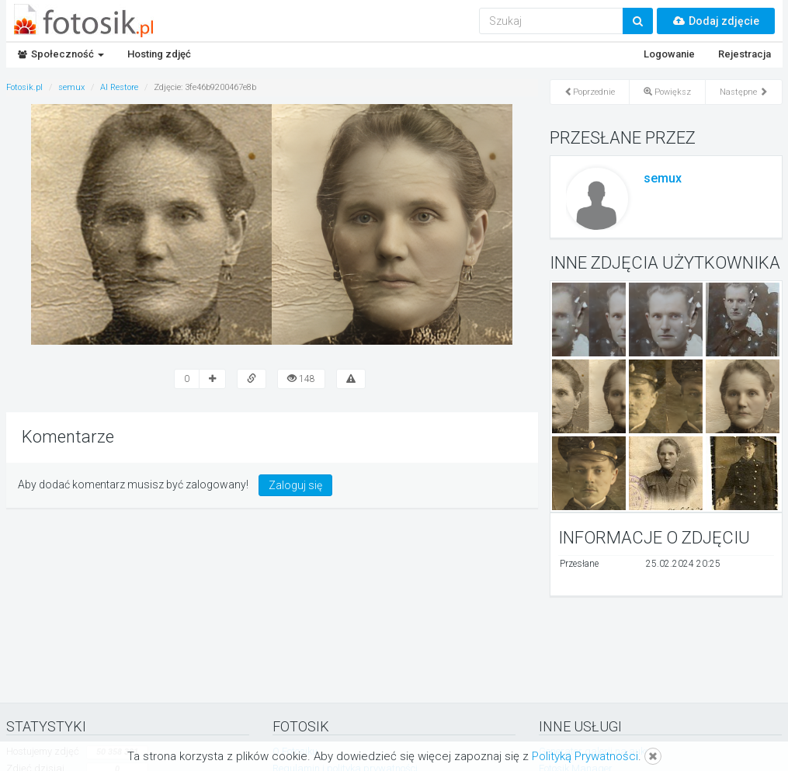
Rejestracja (744, 54)
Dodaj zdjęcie (715, 21)
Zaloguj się (295, 485)
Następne (744, 92)
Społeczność (61, 54)
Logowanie (669, 54)
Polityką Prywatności (585, 756)
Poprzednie (589, 92)
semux (663, 178)
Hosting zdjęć (159, 54)
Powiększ (667, 92)
